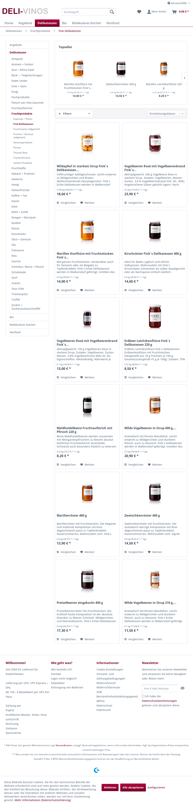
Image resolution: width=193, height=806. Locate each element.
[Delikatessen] (47, 23)
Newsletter (58, 683)
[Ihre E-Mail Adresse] (160, 688)
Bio (12, 317)
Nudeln (16, 223)
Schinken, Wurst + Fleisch (27, 266)
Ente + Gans (19, 86)
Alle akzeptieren (133, 787)
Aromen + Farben (22, 64)
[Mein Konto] (156, 12)
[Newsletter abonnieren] (182, 688)
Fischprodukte (20, 97)
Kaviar (15, 201)
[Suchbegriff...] (89, 12)
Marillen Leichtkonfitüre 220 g (164, 86)
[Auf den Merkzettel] (87, 203)
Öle (13, 245)
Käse (14, 206)
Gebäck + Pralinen (23, 173)
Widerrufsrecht (106, 683)
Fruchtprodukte (21, 113)
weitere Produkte (22, 162)
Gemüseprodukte (22, 142)
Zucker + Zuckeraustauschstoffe (25, 306)
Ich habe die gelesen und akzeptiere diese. (161, 700)
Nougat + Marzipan (23, 217)
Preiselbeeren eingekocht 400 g (80, 603)
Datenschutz (104, 705)
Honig (15, 184)
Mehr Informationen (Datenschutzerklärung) (43, 800)
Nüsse (15, 228)
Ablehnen (110, 787)
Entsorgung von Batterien (67, 687)
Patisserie (17, 250)
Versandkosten (64, 745)
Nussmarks (18, 234)
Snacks (15, 283)
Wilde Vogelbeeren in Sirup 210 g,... (150, 603)
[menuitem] (89, 12)
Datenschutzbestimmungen (159, 701)
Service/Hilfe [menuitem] (178, 3)
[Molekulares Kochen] (86, 23)
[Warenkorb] (180, 12)
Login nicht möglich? (64, 678)
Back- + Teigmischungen (26, 75)
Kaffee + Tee (19, 195)
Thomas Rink (20, 152)
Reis (14, 256)
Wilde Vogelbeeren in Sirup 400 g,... (150, 428)
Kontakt (56, 674)
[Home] (9, 23)
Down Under (19, 81)
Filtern (65, 113)
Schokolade (18, 272)
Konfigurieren (156, 787)
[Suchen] (112, 12)
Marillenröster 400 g (72, 516)
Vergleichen (66, 202)
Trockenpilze (19, 294)
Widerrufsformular (108, 687)
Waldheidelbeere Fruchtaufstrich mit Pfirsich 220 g (84, 430)
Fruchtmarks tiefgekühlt (26, 129)
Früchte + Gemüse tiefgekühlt (23, 136)
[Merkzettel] (139, 12)
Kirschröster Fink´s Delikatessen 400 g (152, 254)
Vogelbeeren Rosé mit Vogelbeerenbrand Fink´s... (154, 168)
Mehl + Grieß (19, 212)
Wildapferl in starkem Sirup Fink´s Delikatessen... (82, 168)
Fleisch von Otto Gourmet (27, 102)
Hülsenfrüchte (20, 190)
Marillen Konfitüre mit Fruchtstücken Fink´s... (78, 86)
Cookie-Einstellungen (109, 669)
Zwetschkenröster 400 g (121, 84)
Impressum (103, 710)
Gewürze (17, 179)
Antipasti (17, 59)
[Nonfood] (113, 23)
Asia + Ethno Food (22, 70)
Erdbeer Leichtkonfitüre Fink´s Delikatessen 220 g (147, 342)
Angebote (16, 45)
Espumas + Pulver (22, 118)
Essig (14, 91)
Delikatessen (18, 52)
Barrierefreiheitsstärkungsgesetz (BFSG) (117, 699)
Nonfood (15, 332)
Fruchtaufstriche (21, 108)
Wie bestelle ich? (61, 669)
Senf (14, 277)
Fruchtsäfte (18, 168)
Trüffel (15, 299)
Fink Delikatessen (23, 124)
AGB (99, 692)
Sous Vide (17, 288)
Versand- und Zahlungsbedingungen (110, 676)
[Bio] (64, 23)
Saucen (16, 261)
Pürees (17, 147)
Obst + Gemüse (21, 239)
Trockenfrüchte (21, 157)
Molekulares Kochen (22, 324)
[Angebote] (25, 23)
